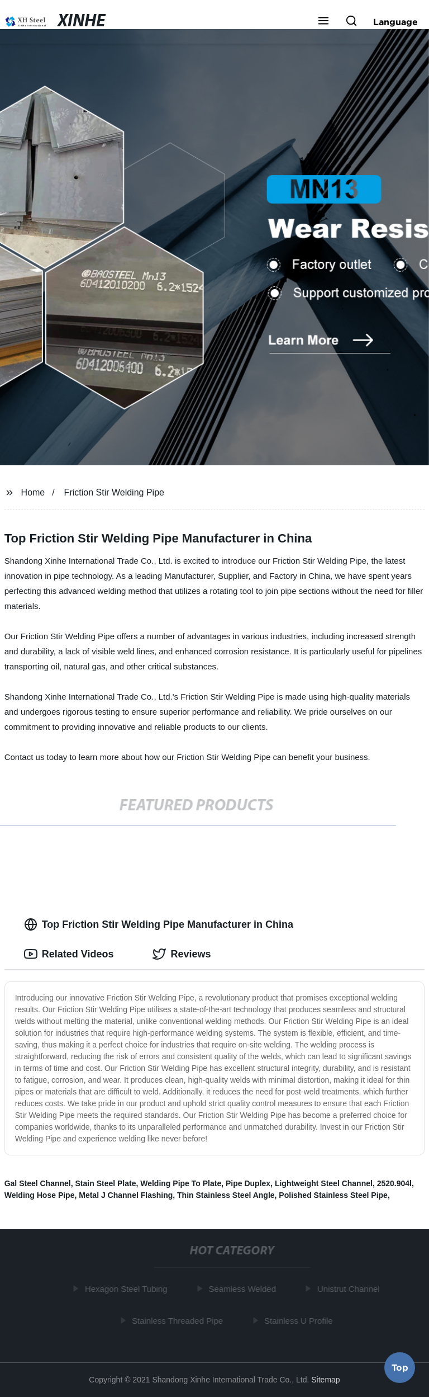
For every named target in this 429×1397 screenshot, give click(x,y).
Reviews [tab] (181, 954)
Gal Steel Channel (37, 1183)
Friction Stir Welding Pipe (114, 492)
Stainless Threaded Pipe (177, 1320)
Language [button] (395, 22)
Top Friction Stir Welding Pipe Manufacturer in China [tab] (158, 924)
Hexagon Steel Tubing (126, 1289)
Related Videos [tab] (69, 954)
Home (33, 492)
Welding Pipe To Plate (180, 1183)
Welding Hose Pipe (39, 1195)
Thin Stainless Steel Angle (226, 1195)
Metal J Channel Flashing (126, 1195)
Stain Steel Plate (105, 1183)
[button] (323, 22)
